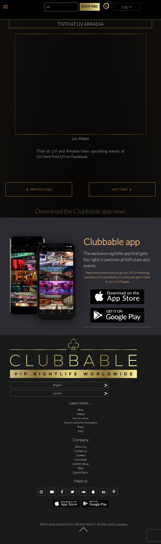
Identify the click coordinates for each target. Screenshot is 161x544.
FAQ (80, 431)
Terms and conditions (56, 524)
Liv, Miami (80, 138)
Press (80, 426)
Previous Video (39, 189)
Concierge (80, 459)
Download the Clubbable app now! (80, 211)
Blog (80, 409)
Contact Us (80, 451)
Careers (80, 455)
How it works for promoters (80, 422)
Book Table (90, 6)
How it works (80, 418)
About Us (80, 446)
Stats (80, 468)
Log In (127, 6)
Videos (81, 414)
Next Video (122, 189)
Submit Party (80, 472)
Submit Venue (80, 463)
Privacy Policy (85, 524)
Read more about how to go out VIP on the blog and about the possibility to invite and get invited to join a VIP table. (117, 277)
